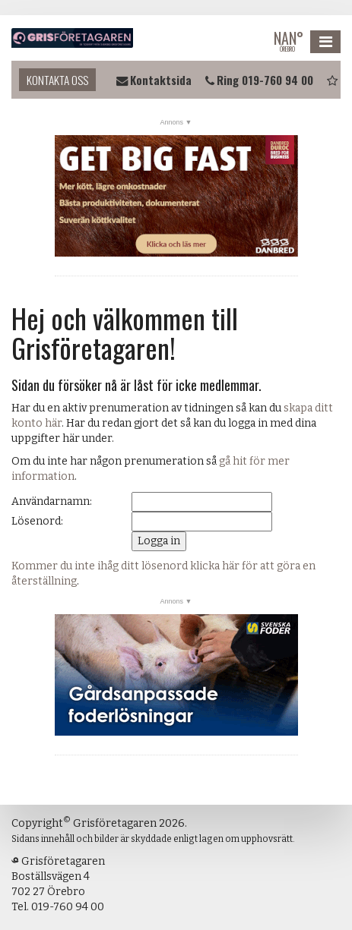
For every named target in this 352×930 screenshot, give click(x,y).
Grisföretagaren (72, 38)
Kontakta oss (57, 79)
